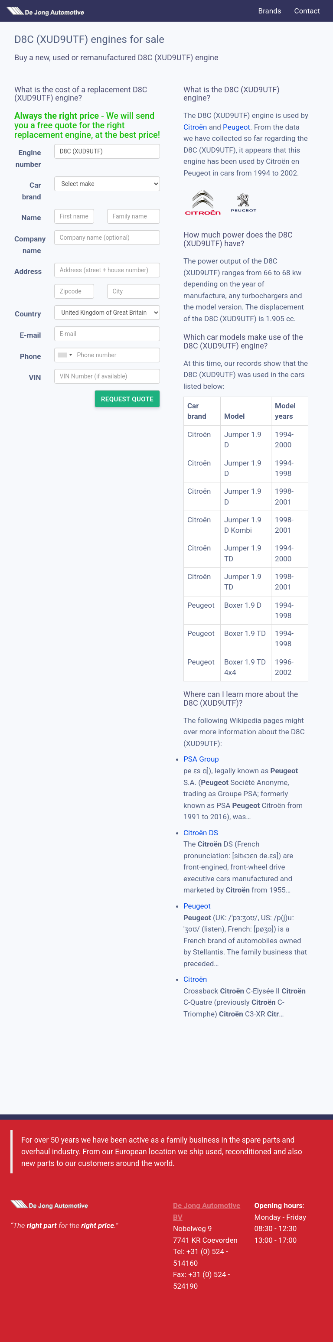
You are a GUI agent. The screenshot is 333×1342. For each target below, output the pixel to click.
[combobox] (65, 355)
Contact (307, 11)
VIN (35, 377)
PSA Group (201, 759)
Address (28, 271)
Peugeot (236, 127)
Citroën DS (200, 832)
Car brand (31, 191)
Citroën (195, 127)
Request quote (127, 399)
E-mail (30, 335)
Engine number (28, 158)
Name (31, 217)
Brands (269, 11)
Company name (30, 245)
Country (28, 313)
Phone (30, 356)
